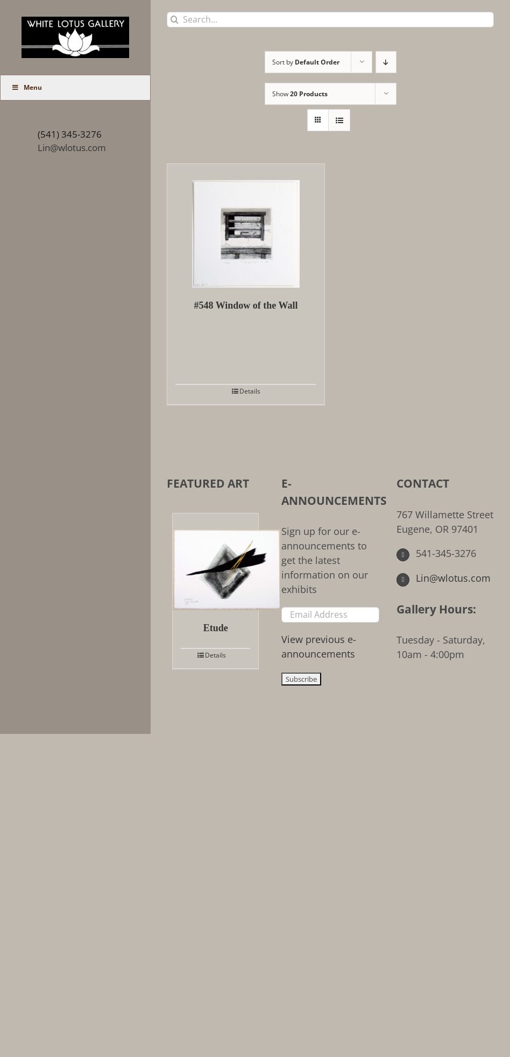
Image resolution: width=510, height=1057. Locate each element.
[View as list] (339, 120)
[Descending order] (386, 62)
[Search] (174, 19)
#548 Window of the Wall (246, 305)
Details (249, 391)
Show (300, 93)
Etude (215, 628)
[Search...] (330, 19)
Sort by (305, 62)
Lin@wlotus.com (72, 147)
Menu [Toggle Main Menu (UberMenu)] (26, 87)
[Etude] (215, 561)
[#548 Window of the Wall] (245, 226)
